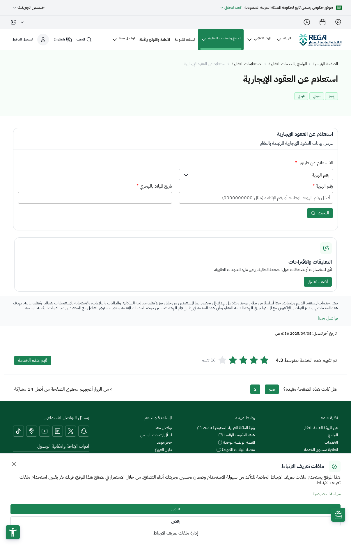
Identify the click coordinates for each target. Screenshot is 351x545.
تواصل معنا (328, 318)
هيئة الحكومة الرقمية (236, 435)
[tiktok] (18, 431)
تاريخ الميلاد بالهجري (154, 186)
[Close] (13, 464)
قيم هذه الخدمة (32, 360)
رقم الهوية (323, 186)
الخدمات (331, 442)
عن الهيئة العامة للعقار (321, 428)
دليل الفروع (163, 449)
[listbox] (256, 174)
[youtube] (44, 431)
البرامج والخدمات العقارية (288, 64)
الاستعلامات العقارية (247, 64)
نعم (272, 389)
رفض (175, 521)
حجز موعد (164, 442)
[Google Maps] (31, 431)
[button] (13, 532)
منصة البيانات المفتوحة (235, 449)
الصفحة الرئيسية (325, 64)
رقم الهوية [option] (320, 175)
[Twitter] (70, 431)
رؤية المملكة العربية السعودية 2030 (226, 428)
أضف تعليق (318, 281)
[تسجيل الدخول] (30, 39)
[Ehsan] (338, 515)
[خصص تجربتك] (28, 7)
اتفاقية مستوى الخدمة (321, 449)
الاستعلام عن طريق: (314, 162)
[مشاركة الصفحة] (17, 22)
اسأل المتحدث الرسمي (156, 435)
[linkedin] (57, 431)
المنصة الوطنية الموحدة (236, 442)
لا (255, 389)
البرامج (333, 435)
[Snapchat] (83, 431)
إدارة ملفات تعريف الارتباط (175, 533)
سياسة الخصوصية (327, 494)
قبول (175, 508)
